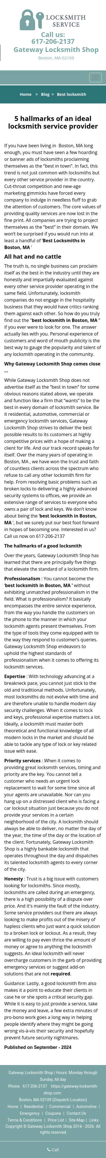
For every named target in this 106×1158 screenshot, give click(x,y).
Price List (56, 1120)
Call (53, 1149)
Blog (45, 94)
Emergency (29, 1113)
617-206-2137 (53, 41)
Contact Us (76, 1113)
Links (94, 1120)
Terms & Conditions (24, 1120)
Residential (34, 1106)
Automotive (86, 1106)
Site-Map (77, 1120)
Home (25, 94)
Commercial (59, 1106)
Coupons (53, 1113)
